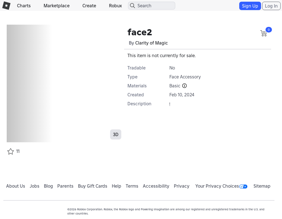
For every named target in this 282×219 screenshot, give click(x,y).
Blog (48, 186)
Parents (65, 186)
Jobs (34, 186)
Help (116, 186)
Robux (115, 5)
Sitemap (262, 186)
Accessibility (156, 186)
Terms (132, 186)
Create (89, 5)
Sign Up (250, 6)
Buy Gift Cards (92, 186)
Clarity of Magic (151, 43)
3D (116, 134)
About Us (15, 186)
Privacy (181, 186)
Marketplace (57, 5)
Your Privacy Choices (221, 186)
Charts (24, 5)
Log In (271, 6)
